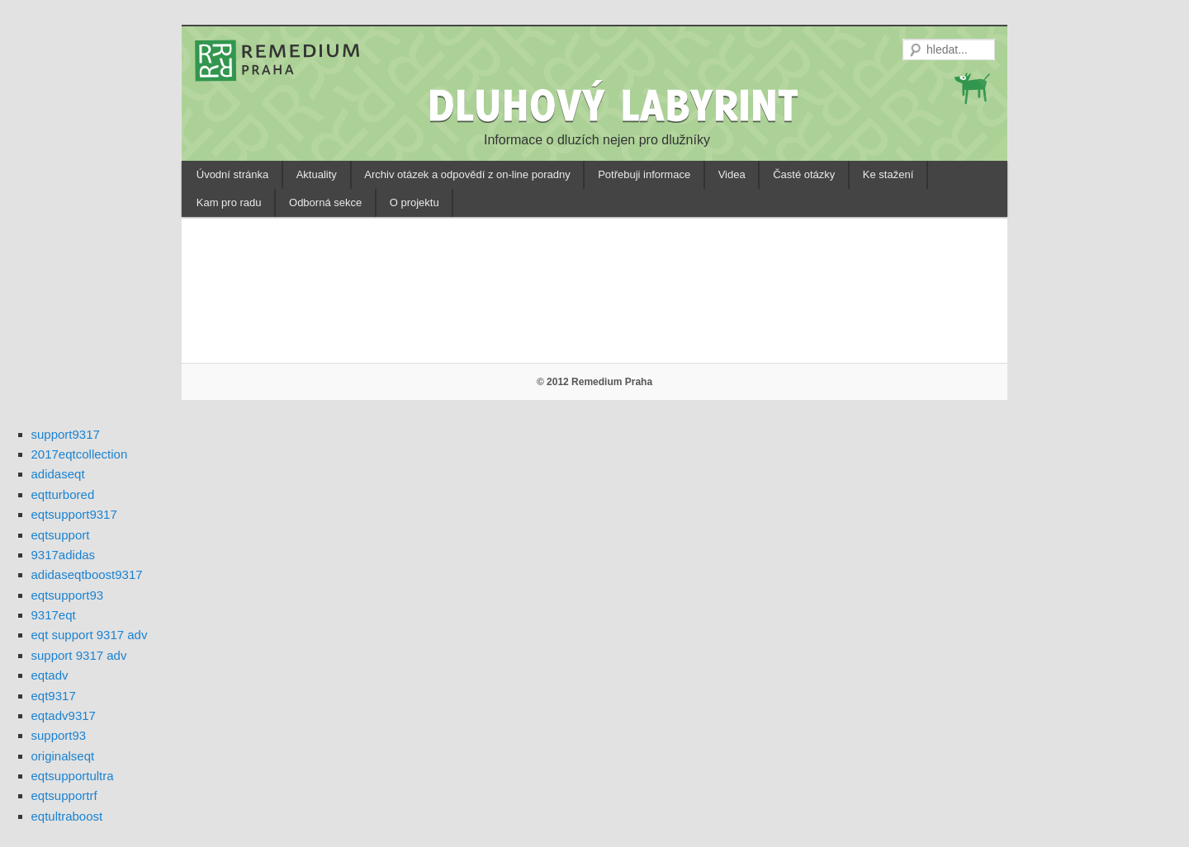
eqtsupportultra (72, 776)
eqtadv (50, 675)
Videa (732, 174)
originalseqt (63, 756)
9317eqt (53, 615)
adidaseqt (58, 474)
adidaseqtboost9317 (87, 574)
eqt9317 (53, 696)
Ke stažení (888, 174)
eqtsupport (60, 535)
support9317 (65, 434)
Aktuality (316, 174)
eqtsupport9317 (74, 514)
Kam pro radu (229, 202)
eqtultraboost (67, 816)
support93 (59, 735)
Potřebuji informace (644, 174)
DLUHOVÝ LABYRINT (616, 104)
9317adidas (63, 555)
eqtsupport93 (67, 595)
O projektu (414, 202)
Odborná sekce (325, 202)
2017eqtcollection (79, 454)
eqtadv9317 (63, 715)
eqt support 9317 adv (89, 635)
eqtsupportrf (64, 795)
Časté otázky (804, 174)
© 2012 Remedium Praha (594, 382)
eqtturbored (63, 494)
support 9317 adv (79, 655)
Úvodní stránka (232, 174)
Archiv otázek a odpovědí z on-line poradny (467, 174)
